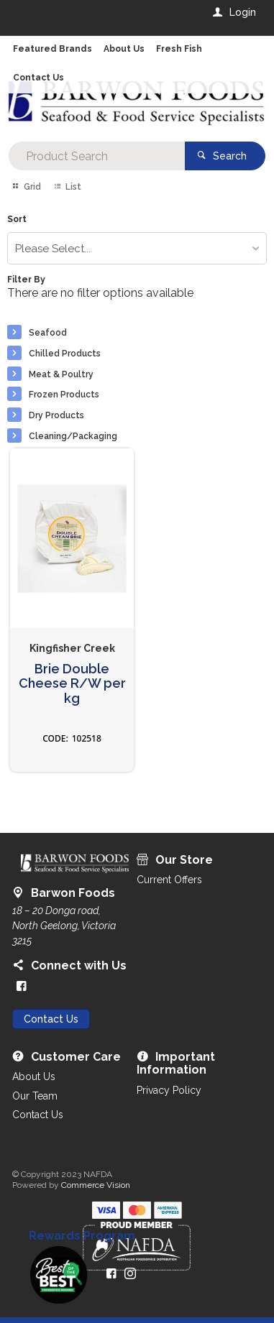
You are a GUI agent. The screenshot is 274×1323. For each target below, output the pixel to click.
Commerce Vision (95, 1185)
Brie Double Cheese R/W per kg (72, 684)
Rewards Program (82, 1236)
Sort (17, 219)
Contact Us (51, 1019)
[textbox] (97, 156)
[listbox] (137, 248)
